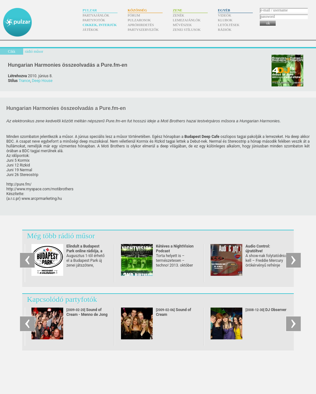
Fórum (134, 15)
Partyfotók (94, 20)
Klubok (225, 20)
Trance (24, 80)
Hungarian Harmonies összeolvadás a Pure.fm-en (67, 65)
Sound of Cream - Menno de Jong (87, 312)
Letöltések (228, 25)
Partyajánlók (96, 15)
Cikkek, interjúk (100, 25)
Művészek (182, 25)
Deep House (42, 80)
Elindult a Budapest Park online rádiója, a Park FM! (84, 251)
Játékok (90, 29)
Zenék (178, 15)
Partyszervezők (143, 29)
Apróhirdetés (141, 25)
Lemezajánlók (186, 20)
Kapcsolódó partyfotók (62, 299)
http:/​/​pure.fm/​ (18, 184)
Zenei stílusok (187, 29)
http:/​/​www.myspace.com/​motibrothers (39, 189)
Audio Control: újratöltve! (257, 248)
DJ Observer (265, 310)
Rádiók (225, 29)
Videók (224, 15)
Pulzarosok (139, 20)
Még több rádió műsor (61, 236)
